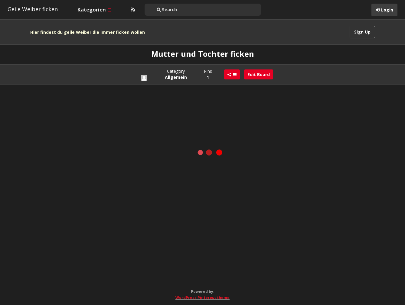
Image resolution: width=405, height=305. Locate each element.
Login (387, 10)
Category (176, 74)
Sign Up (362, 32)
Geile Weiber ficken (33, 9)
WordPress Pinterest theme (202, 297)
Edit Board (258, 74)
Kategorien (94, 9)
